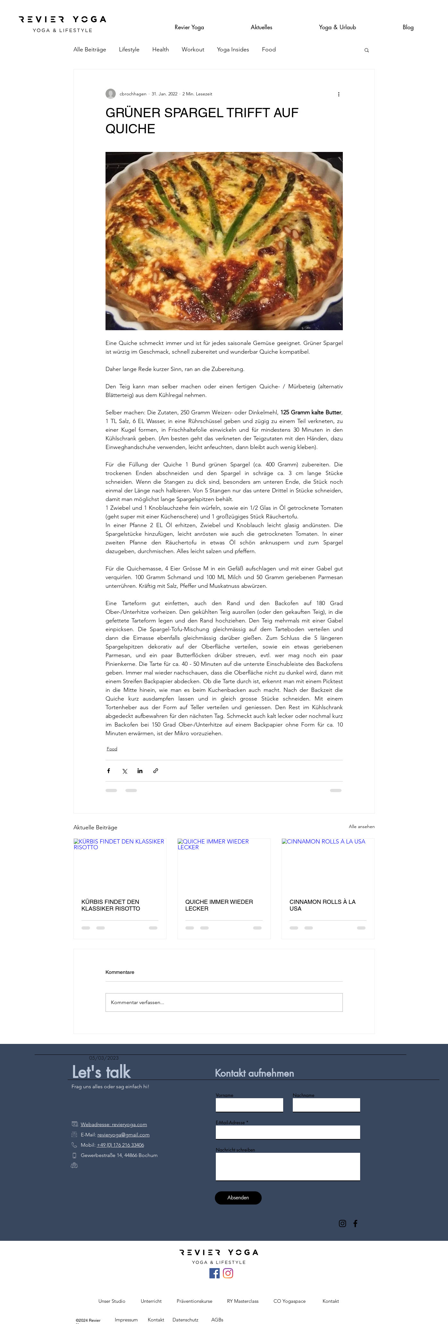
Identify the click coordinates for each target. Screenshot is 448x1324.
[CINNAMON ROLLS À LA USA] (328, 865)
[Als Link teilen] (156, 771)
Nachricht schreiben (235, 1150)
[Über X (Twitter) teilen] (124, 771)
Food (269, 49)
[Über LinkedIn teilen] (140, 771)
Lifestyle (129, 49)
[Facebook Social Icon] (214, 1273)
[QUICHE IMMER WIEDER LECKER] (224, 865)
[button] (189, 24)
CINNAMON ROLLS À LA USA (323, 905)
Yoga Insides (233, 49)
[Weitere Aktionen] (339, 94)
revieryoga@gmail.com (123, 1135)
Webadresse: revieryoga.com (114, 1124)
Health (160, 49)
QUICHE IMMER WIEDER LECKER (219, 905)
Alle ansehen (362, 826)
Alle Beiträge (89, 49)
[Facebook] (355, 1223)
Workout (193, 49)
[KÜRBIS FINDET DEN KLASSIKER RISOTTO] (120, 865)
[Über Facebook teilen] (109, 771)
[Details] (401, 1058)
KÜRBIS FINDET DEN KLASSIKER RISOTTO (110, 905)
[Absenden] (238, 1198)
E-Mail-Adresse (230, 1122)
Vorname (224, 1095)
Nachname (303, 1095)
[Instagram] (342, 1223)
